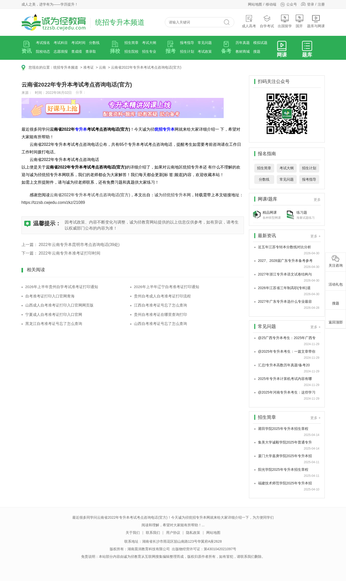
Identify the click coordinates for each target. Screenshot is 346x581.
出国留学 (285, 21)
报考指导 (187, 43)
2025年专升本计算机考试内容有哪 (285, 379)
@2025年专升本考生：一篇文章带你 (286, 351)
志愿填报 (61, 51)
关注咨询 (336, 261)
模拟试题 (260, 43)
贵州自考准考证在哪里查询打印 (160, 314)
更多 (317, 200)
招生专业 (149, 51)
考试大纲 (149, 43)
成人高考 (249, 21)
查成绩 (76, 51)
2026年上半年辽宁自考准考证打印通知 (166, 287)
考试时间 (78, 43)
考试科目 (61, 43)
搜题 (256, 51)
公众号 (288, 4)
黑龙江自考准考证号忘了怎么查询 (53, 323)
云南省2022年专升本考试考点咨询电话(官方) (146, 67)
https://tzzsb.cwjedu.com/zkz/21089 (53, 202)
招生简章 (131, 43)
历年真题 (243, 43)
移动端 (271, 4)
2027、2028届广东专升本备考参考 (285, 261)
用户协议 (173, 533)
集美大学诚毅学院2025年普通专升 (285, 442)
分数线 (94, 43)
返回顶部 (336, 318)
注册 (321, 4)
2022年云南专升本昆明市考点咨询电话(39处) (79, 244)
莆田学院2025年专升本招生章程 (283, 429)
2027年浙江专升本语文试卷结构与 (285, 274)
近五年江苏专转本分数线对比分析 (284, 247)
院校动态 (43, 51)
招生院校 (131, 51)
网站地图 (255, 4)
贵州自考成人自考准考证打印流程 (162, 296)
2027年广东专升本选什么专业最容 (285, 301)
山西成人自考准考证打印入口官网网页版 (59, 305)
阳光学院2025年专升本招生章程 (283, 469)
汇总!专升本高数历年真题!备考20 (284, 365)
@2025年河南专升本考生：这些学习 (286, 392)
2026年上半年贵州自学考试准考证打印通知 (61, 287)
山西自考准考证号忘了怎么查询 (160, 323)
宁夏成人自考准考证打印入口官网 (53, 314)
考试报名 (43, 43)
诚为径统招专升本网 (172, 195)
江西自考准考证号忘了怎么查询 (160, 305)
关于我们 (133, 533)
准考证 (88, 67)
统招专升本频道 (65, 67)
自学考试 (267, 21)
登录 (310, 4)
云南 (102, 67)
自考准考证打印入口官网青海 (50, 296)
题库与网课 (316, 21)
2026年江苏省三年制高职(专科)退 (284, 288)
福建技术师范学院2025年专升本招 (285, 483)
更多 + (315, 236)
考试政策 (205, 51)
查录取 (90, 51)
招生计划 (187, 51)
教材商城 (243, 51)
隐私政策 (193, 533)
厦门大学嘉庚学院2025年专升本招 (285, 456)
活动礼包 (336, 280)
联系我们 (153, 533)
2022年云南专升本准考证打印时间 (69, 253)
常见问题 (205, 43)
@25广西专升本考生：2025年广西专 (287, 338)
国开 (299, 21)
